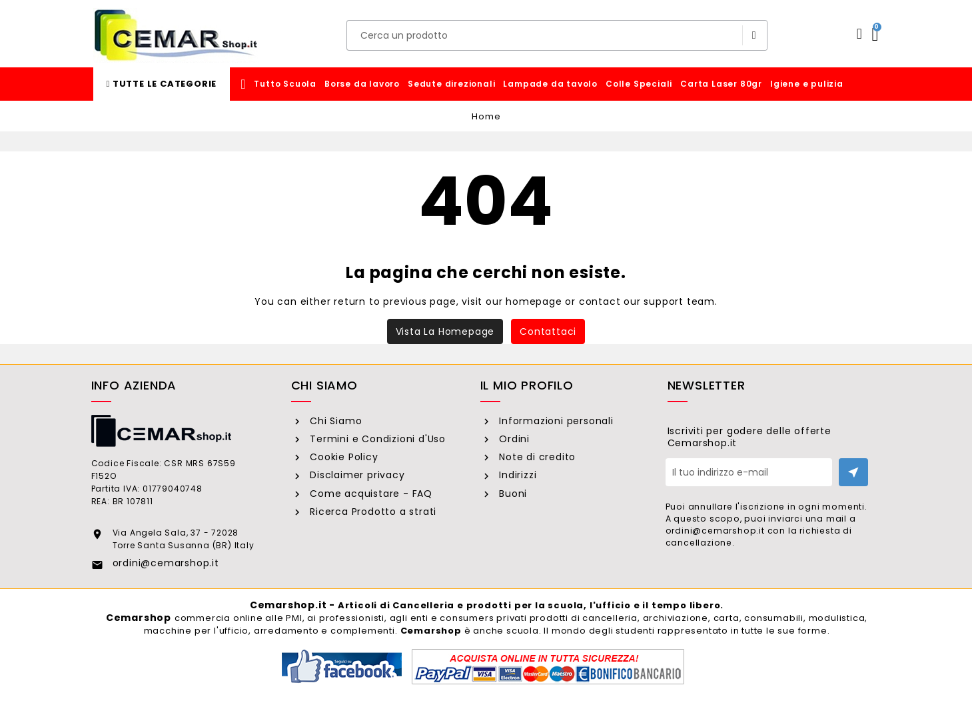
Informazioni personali (554, 421)
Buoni (511, 493)
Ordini (513, 439)
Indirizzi (516, 475)
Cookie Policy (342, 457)
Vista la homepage (445, 331)
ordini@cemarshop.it (166, 563)
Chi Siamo (334, 421)
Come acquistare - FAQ (369, 493)
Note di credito (536, 457)
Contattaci (548, 331)
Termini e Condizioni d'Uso (376, 439)
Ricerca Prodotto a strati (371, 511)
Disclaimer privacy (355, 475)
